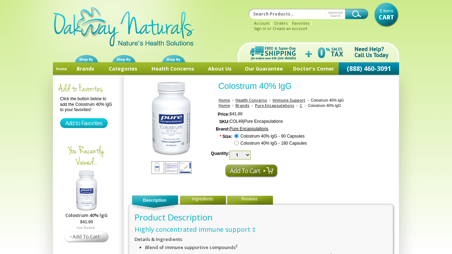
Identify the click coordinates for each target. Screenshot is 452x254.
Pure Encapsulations (274, 105)
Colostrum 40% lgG (86, 215)
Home (61, 68)
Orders (280, 23)
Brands (85, 68)
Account (261, 23)
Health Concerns (172, 68)
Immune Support (289, 100)
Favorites (300, 23)
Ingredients (202, 198)
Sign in (260, 28)
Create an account (290, 28)
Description (154, 200)
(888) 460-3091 (369, 68)
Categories (123, 68)
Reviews (249, 198)
